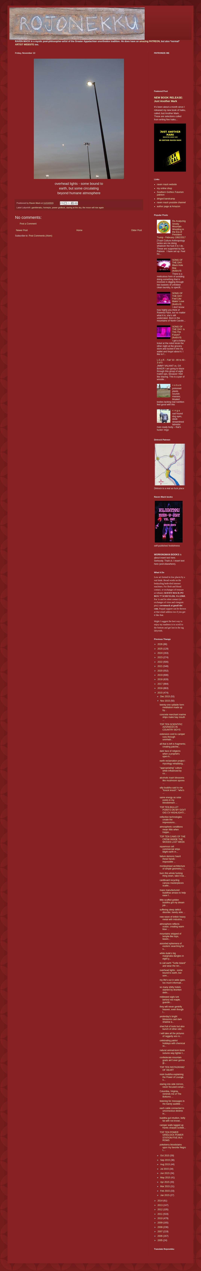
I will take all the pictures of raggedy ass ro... (172, 1034)
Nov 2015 (165, 701)
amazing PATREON (149, 41)
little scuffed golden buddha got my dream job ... (172, 903)
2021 (160, 666)
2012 (160, 1209)
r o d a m (176, 385)
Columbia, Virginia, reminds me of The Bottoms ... (170, 1094)
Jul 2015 (164, 1169)
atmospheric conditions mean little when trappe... (171, 829)
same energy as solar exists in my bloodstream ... (170, 800)
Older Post (136, 230)
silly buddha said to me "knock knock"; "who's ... (172, 790)
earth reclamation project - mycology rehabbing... (173, 762)
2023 (160, 657)
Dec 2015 (165, 696)
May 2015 (165, 1177)
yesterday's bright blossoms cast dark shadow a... (171, 1019)
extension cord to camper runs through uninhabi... (172, 737)
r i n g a (176, 410)
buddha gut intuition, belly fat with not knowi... (172, 1119)
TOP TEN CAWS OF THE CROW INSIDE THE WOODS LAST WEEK (172, 839)
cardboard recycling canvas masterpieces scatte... (172, 883)
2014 (160, 1200)
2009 (160, 1222)
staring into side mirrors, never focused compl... (172, 1085)
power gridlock (58, 207)
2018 (160, 679)
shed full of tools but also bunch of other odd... (172, 1027)
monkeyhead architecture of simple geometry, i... (172, 867)
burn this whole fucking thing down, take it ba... (173, 874)
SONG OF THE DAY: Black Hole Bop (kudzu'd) (177, 265)
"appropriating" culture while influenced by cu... (171, 771)
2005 (160, 1240)
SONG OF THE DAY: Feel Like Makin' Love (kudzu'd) (178, 298)
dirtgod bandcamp (166, 198)
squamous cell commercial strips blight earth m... (170, 849)
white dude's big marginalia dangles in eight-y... (172, 956)
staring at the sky (74, 207)
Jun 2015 (165, 1173)
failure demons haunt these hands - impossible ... (170, 859)
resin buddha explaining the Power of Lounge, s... (172, 1077)
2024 (160, 653)
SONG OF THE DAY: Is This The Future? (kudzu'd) (178, 332)
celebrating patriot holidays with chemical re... (172, 1043)
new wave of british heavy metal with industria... (172, 918)
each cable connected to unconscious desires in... (172, 1111)
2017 (160, 684)
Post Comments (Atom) (40, 235)
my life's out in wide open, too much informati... (172, 981)
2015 (160, 692)
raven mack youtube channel (171, 202)
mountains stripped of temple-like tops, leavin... (170, 936)
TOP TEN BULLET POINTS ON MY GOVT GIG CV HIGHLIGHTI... (173, 810)
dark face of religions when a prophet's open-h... (170, 754)
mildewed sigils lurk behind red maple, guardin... (170, 1000)
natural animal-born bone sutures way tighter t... (172, 1051)
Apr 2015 (165, 1182)
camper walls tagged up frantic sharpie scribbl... (173, 1126)
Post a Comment (28, 223)
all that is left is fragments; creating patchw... (173, 745)
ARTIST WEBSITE (24, 44)
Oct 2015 (165, 1155)
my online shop (164, 188)
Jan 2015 (165, 1195)
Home (79, 230)
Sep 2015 (165, 1160)
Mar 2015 (165, 1186)
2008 (160, 1227)
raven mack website (167, 184)
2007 (160, 1231)
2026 (160, 644)
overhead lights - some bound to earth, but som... (171, 973)
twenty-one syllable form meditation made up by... (172, 707)
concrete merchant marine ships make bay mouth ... (173, 717)
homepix (47, 207)
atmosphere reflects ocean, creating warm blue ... (172, 927)
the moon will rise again (93, 207)
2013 (160, 1205)
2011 (160, 1214)
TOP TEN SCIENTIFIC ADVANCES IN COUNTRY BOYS (171, 727)
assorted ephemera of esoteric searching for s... (172, 946)
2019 (160, 675)
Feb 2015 (165, 1191)
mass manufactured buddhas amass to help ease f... (173, 893)
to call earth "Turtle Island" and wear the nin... (173, 964)
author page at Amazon (168, 206)
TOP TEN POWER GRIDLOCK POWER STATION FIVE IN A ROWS (171, 1136)
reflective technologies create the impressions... (171, 820)
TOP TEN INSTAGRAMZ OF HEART (172, 1068)
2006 (160, 1236)
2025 (160, 648)
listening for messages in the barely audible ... (172, 1102)
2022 (160, 662)
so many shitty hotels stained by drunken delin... (170, 990)
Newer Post (22, 230)
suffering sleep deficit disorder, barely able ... (172, 911)
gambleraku (37, 207)
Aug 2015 (165, 1164)
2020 (160, 670)
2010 (160, 1218)
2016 (160, 688)
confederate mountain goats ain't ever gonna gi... (172, 1060)
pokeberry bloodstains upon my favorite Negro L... (173, 1147)
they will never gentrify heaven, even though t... (172, 1009)
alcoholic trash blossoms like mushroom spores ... (172, 780)
